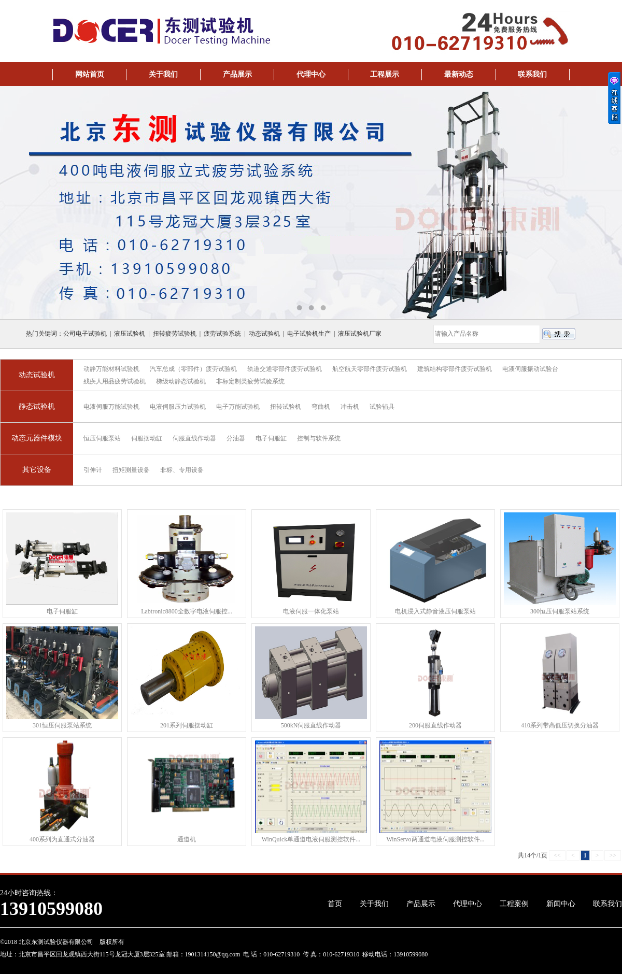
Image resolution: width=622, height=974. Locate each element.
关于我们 (163, 74)
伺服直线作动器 (194, 438)
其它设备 (36, 470)
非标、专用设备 (182, 470)
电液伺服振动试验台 (530, 369)
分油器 (236, 438)
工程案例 (514, 904)
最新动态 (458, 74)
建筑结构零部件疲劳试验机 (454, 369)
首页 (335, 904)
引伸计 (92, 470)
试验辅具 (382, 406)
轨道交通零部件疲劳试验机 (284, 369)
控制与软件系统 (319, 438)
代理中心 (311, 74)
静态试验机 (37, 406)
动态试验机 (37, 375)
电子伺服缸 (271, 438)
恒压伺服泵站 (102, 438)
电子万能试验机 (238, 406)
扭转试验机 (285, 406)
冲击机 (350, 406)
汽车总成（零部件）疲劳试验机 (193, 369)
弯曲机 (321, 406)
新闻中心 (560, 904)
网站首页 (89, 74)
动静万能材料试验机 (111, 369)
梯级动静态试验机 (181, 381)
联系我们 (532, 74)
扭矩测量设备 (131, 470)
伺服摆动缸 (146, 438)
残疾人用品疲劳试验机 (114, 381)
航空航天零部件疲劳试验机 (369, 369)
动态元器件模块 (36, 438)
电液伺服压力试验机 (178, 406)
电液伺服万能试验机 (111, 406)
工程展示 (384, 74)
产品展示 (237, 74)
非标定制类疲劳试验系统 (250, 381)
